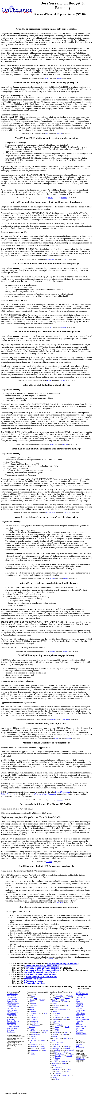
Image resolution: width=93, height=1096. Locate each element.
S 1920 (56, 738)
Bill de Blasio (11, 996)
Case (57, 1015)
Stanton (70, 996)
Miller (33, 1054)
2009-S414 (51, 958)
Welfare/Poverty (81, 1034)
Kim (35, 998)
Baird (32, 1007)
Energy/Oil (79, 1005)
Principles (79, 1025)
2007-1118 (66, 719)
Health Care (80, 1017)
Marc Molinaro (12, 1010)
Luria (56, 1075)
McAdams (57, 1073)
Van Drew (57, 1046)
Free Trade (79, 1012)
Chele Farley (11, 1023)
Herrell (35, 1023)
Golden (56, 1031)
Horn (56, 1060)
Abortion (78, 992)
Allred (67, 1071)
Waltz (32, 1000)
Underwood (56, 1021)
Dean (55, 1062)
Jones (64, 1034)
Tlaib (54, 1034)
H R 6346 (52, 578)
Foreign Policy (81, 1010)
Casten (64, 1019)
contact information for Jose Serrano (40, 972)
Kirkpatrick (59, 996)
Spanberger (66, 1075)
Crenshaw (34, 1044)
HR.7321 (51, 444)
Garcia (56, 1019)
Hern (32, 1029)
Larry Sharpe (11, 1008)
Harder (67, 998)
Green (30, 1042)
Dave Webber (11, 1025)
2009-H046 (63, 327)
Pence (32, 1009)
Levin (57, 998)
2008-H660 (66, 512)
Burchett (33, 1040)
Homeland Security (82, 1019)
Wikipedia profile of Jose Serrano (41, 974)
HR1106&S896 (50, 259)
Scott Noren (11, 1030)
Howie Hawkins (12, 1001)
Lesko (33, 996)
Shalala (54, 1011)
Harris (35, 1019)
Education (79, 1003)
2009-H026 (62, 380)
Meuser (32, 1031)
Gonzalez (32, 1027)
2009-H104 (65, 259)
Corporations (80, 997)
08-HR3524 (66, 651)
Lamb (55, 1065)
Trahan (57, 1027)
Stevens (54, 1036)
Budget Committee (62, 792)
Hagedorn (34, 1013)
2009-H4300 (60, 902)
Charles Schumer (13, 1021)
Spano (42, 1000)
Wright (43, 1046)
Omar (53, 1040)
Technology (80, 1030)
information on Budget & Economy (62, 964)
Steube (31, 1002)
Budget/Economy (82, 994)
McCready (60, 1042)
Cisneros (55, 1002)
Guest (33, 1015)
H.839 (46, 133)
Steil (32, 1052)
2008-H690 (65, 444)
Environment (80, 1006)
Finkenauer (57, 1017)
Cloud (43, 1048)
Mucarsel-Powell (60, 1009)
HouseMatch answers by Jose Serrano (41, 966)
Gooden (33, 1046)
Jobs (77, 1023)
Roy (32, 1048)
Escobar (68, 1069)
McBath (57, 1013)
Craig (56, 1038)
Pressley (67, 1027)
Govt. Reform (80, 1014)
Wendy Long (11, 1032)
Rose (43, 1040)
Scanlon (65, 1062)
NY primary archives (33, 981)
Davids (56, 1023)
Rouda (54, 1003)
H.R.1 (50, 327)
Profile (77, 1046)
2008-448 (65, 578)
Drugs (78, 1001)
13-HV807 (59, 78)
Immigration (80, 1021)
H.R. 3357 (50, 198)
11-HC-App (60, 800)
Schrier (57, 1079)
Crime (78, 999)
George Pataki (12, 999)
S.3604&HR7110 (50, 512)
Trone (56, 1029)
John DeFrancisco (13, 1003)
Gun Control (80, 1015)
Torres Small (70, 1050)
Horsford (66, 1052)
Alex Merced (11, 1019)
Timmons (33, 1036)
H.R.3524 (52, 651)
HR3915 (52, 719)
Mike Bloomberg (12, 1012)
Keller (35, 1032)
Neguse (56, 1005)
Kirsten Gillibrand (13, 1006)
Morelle (57, 1058)
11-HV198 (59, 133)
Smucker (45, 1031)
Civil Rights (80, 996)
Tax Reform (80, 1028)
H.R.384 (49, 380)
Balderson (35, 1025)
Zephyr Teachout (12, 1015)
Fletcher (57, 1069)
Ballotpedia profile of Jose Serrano (41, 977)
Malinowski (55, 1048)
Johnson (33, 1038)
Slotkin (56, 1032)
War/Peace (79, 1032)
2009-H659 (64, 198)
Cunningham (58, 1067)
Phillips (66, 1038)
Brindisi (69, 1056)
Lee (55, 1052)
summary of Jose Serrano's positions (42, 968)
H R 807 (46, 78)
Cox (53, 1000)
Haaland (57, 1050)
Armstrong (34, 1021)
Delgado (58, 1056)
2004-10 (68, 738)
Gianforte (34, 1017)
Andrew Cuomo (12, 994)
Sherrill (67, 1048)
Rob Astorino (11, 1014)
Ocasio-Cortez (59, 1054)
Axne (67, 1017)
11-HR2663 (49, 862)
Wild (64, 1063)
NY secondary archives (34, 983)
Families (78, 1008)
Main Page (79, 1044)
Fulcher (34, 1005)
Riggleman (34, 1050)
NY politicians (80, 1047)
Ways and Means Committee (45, 794)
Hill (62, 1000)
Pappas (56, 1044)
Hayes (56, 1007)
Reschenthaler (35, 1034)
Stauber (45, 1013)
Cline (44, 1050)
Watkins (33, 1011)
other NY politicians (33, 979)
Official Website (80, 1059)
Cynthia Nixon (11, 997)
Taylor (44, 1044)
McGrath (59, 1025)
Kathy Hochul (11, 1005)
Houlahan (55, 1063)
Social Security (81, 1026)
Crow (66, 1005)
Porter (66, 1002)
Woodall (33, 1003)
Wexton (54, 1077)
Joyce (44, 1032)
